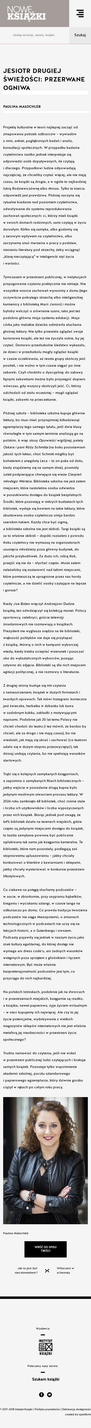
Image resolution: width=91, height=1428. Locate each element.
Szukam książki (45, 1380)
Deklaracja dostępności (76, 1409)
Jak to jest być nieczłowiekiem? (26, 1270)
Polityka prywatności (47, 1409)
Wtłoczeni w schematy (65, 1270)
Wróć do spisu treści (45, 1249)
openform (85, 1414)
